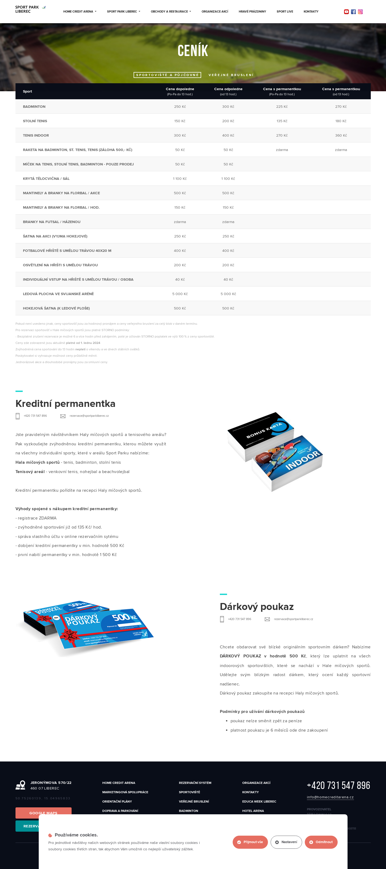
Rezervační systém (195, 783)
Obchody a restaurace (171, 12)
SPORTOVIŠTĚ (189, 792)
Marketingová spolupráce (125, 792)
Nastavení (286, 842)
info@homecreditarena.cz (330, 797)
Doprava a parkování (120, 811)
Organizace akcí (215, 12)
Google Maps (43, 813)
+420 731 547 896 (339, 785)
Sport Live (285, 12)
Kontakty (311, 12)
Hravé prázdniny (252, 12)
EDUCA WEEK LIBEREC (259, 802)
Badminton (188, 811)
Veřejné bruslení (194, 802)
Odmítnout (321, 842)
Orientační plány (117, 802)
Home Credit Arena (79, 12)
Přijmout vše (250, 842)
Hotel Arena (253, 811)
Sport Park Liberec (123, 12)
